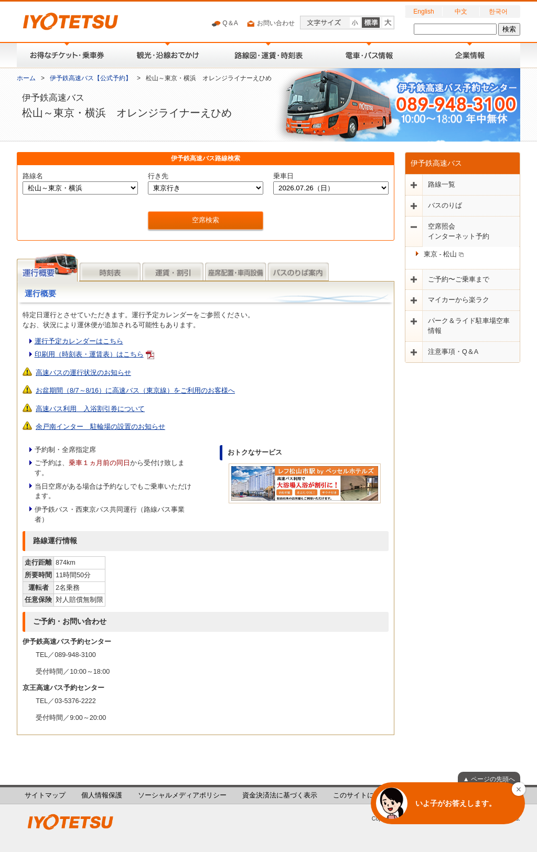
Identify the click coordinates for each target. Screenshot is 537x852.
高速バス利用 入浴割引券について (90, 409)
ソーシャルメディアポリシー (182, 795)
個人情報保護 (101, 795)
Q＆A (224, 23)
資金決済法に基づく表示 (279, 795)
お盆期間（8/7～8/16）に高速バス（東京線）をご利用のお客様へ (135, 390)
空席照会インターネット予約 (458, 231)
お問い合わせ (270, 23)
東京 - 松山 (444, 254)
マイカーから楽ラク (458, 300)
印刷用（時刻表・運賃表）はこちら (89, 354)
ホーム (26, 78)
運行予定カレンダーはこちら (79, 341)
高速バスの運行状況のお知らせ (83, 372)
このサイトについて (363, 795)
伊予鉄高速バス (436, 163)
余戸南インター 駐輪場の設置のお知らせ (100, 426)
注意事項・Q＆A (453, 351)
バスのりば (445, 205)
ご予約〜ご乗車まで (458, 279)
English (423, 11)
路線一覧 (441, 184)
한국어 (498, 11)
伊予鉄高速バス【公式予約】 (91, 78)
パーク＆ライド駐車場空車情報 (469, 326)
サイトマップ (45, 795)
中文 (461, 11)
